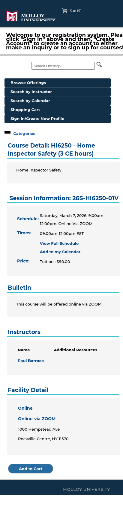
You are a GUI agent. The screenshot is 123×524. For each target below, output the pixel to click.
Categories (24, 133)
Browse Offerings (28, 82)
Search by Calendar (30, 100)
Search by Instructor (31, 91)
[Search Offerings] (63, 66)
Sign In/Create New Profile (37, 118)
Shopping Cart (25, 109)
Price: (23, 261)
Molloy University (86, 489)
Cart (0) (71, 10)
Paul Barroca (31, 360)
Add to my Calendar (60, 251)
